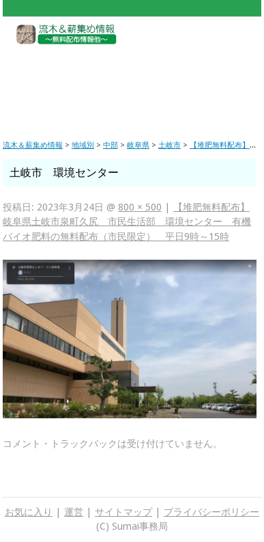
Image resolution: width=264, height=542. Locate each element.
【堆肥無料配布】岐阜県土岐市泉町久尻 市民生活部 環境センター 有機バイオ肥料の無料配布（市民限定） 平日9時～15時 (127, 222)
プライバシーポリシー (211, 511)
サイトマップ (123, 511)
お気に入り (29, 511)
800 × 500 (140, 207)
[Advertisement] (131, 81)
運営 (73, 511)
